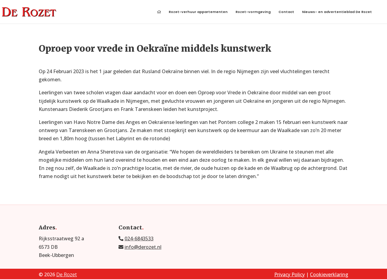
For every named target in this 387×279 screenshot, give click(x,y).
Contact (286, 12)
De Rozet (66, 274)
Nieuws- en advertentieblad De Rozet (337, 12)
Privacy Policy (289, 274)
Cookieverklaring (329, 274)
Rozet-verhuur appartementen (198, 12)
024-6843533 (139, 238)
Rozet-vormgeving (253, 12)
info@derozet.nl (143, 247)
